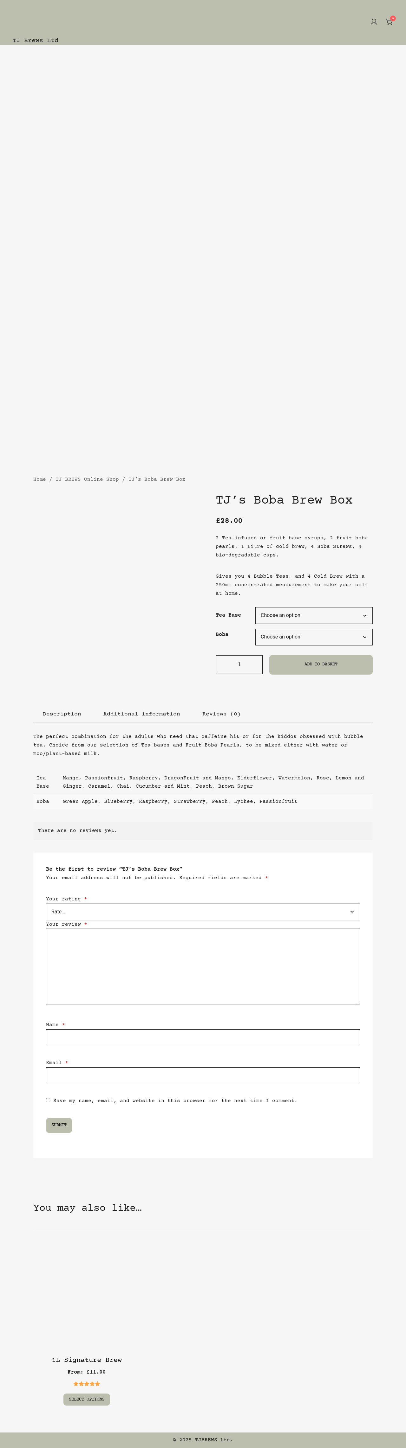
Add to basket (320, 664)
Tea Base (228, 615)
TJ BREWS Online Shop (87, 479)
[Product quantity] (239, 665)
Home (39, 479)
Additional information (141, 714)
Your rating (66, 899)
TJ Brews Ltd (35, 40)
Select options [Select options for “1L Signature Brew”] (86, 1399)
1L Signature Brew (87, 1360)
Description (62, 714)
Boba (222, 635)
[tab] (62, 714)
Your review (66, 924)
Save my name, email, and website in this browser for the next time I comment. (175, 1101)
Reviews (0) (221, 714)
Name (55, 1025)
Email (57, 1063)
